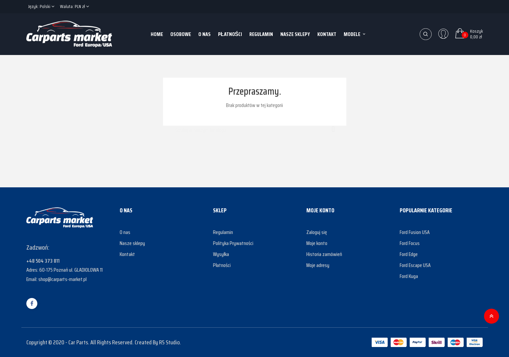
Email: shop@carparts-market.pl (56, 279)
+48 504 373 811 (43, 261)
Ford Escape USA (415, 265)
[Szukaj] (254, 127)
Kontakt (127, 254)
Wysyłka (221, 254)
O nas (125, 232)
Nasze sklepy (132, 243)
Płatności (222, 265)
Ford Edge (409, 254)
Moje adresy (317, 265)
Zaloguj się (316, 232)
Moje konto (316, 243)
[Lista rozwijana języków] (41, 6)
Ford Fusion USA (415, 232)
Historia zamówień (324, 254)
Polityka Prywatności (233, 243)
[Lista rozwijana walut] (74, 6)
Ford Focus (410, 243)
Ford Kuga (409, 276)
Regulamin (223, 232)
